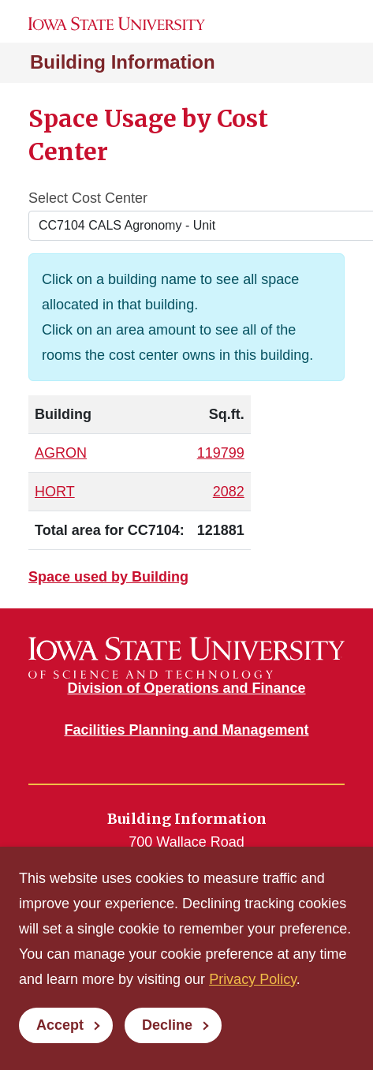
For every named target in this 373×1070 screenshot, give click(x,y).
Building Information (122, 62)
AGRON (61, 453)
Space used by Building (108, 577)
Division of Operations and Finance (186, 688)
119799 (220, 453)
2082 (228, 491)
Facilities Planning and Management (186, 730)
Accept (60, 1025)
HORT (55, 491)
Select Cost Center (87, 198)
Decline (167, 1025)
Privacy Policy (253, 979)
